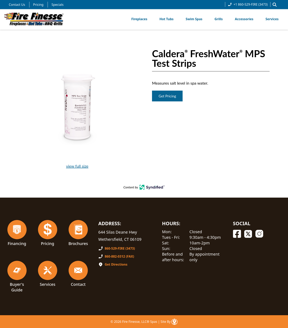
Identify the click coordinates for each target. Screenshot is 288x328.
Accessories (244, 19)
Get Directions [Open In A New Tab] (116, 264)
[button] (274, 4)
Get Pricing (167, 96)
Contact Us (17, 4)
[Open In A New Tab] (174, 321)
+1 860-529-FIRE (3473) (248, 4)
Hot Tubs (166, 19)
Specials (57, 4)
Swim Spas (194, 19)
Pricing (38, 4)
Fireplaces (139, 19)
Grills (218, 19)
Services (272, 19)
